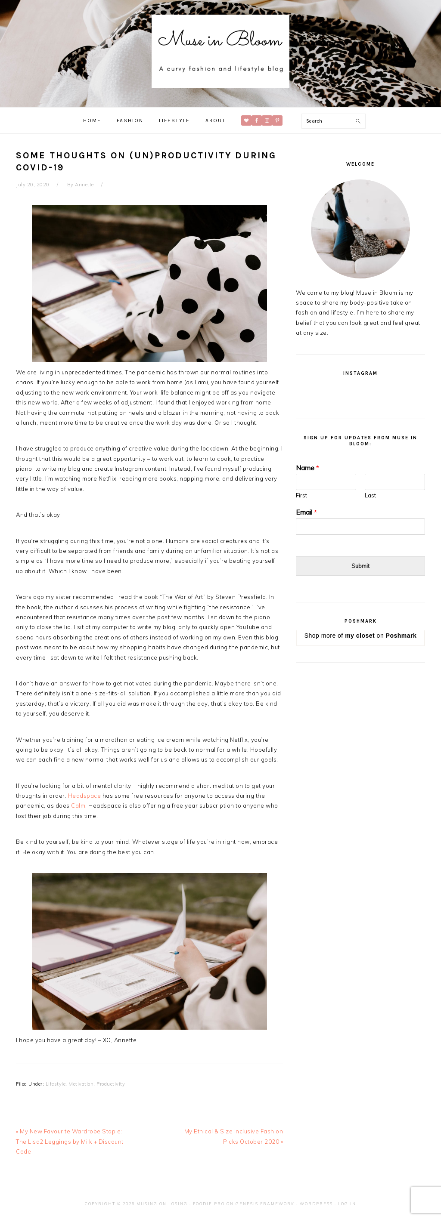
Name (307, 467)
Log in (347, 1203)
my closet (360, 635)
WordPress (316, 1203)
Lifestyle (56, 1084)
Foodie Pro (209, 1203)
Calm (78, 805)
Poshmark (401, 635)
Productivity (110, 1084)
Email (306, 512)
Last (370, 495)
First (301, 495)
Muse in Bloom (220, 51)
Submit (360, 565)
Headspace (84, 795)
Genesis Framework (265, 1203)
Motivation (80, 1084)
